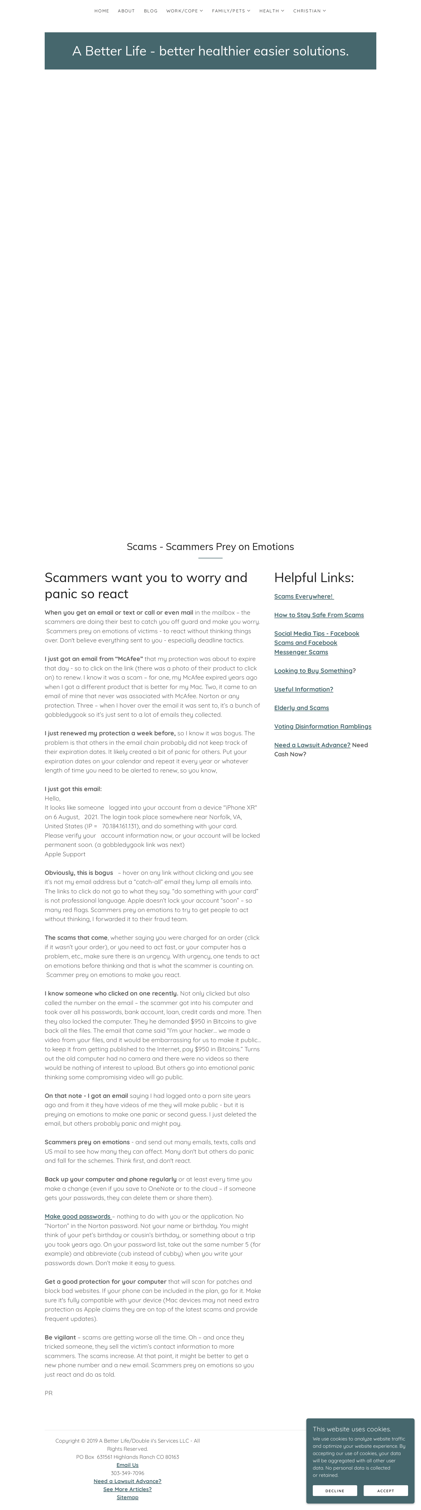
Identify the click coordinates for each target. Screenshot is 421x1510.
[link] (210, 54)
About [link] (126, 10)
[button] (185, 11)
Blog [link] (151, 10)
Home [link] (101, 10)
